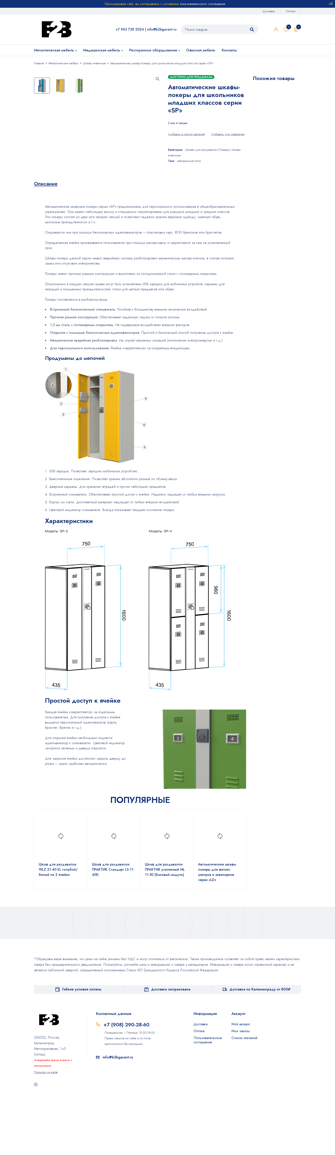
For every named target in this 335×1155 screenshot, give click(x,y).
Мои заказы (240, 1088)
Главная (39, 63)
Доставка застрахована (170, 1046)
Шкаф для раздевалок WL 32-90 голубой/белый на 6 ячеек (275, 204)
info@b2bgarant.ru (162, 29)
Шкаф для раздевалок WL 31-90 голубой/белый (275, 138)
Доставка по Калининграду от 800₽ (260, 1046)
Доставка (269, 11)
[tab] (46, 241)
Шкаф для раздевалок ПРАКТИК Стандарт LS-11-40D (113, 927)
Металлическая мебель (63, 63)
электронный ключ (189, 161)
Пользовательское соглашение (208, 1097)
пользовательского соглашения (202, 4)
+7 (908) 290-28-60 (127, 1082)
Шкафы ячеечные (94, 63)
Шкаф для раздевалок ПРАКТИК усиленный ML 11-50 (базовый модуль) (165, 927)
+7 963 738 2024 (130, 29)
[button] (157, 79)
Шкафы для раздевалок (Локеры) (207, 150)
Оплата (290, 11)
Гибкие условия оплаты (81, 1046)
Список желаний (286, 29)
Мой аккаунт (240, 1081)
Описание (46, 241)
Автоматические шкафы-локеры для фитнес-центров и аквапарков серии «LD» (217, 929)
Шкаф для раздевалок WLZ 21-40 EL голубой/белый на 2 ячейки (58, 927)
